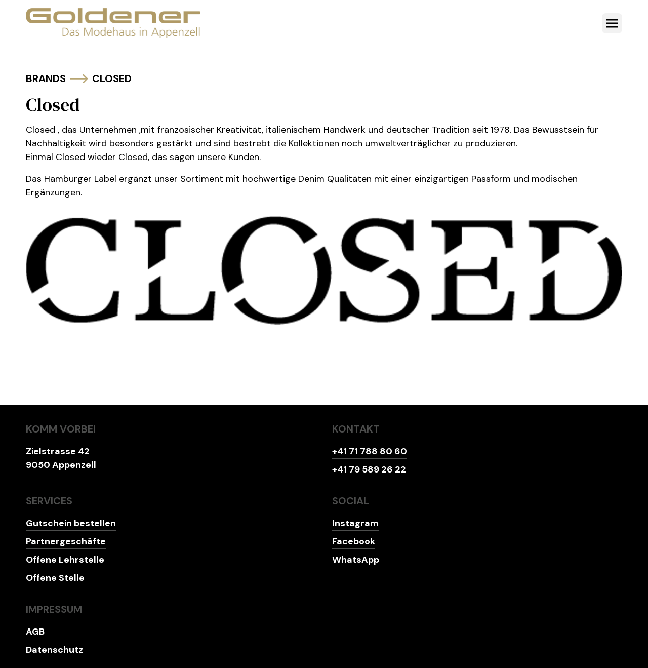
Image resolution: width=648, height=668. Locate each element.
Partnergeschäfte (66, 541)
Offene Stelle (55, 578)
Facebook (353, 541)
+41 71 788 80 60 (369, 451)
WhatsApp (355, 560)
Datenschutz (54, 650)
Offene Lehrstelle (65, 560)
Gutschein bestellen (71, 523)
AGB (35, 631)
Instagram (355, 523)
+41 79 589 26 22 (369, 469)
